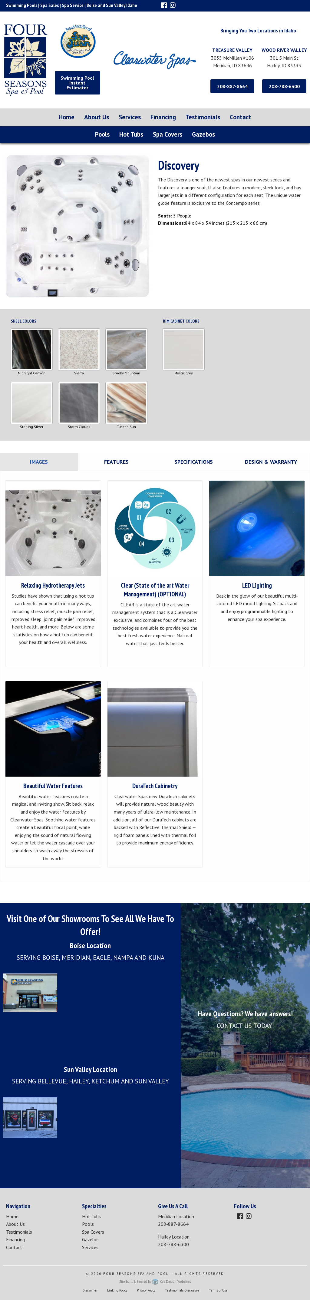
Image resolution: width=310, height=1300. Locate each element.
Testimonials (203, 117)
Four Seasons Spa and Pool (136, 1274)
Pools (102, 134)
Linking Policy (117, 1290)
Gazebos (203, 134)
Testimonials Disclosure (182, 1290)
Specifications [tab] (193, 461)
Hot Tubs (131, 134)
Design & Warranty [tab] (271, 461)
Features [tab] (116, 461)
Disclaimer (89, 1290)
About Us (96, 117)
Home (66, 117)
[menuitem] (66, 117)
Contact (240, 117)
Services (130, 117)
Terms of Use (218, 1290)
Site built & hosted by (154, 1281)
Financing (163, 117)
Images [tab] (39, 461)
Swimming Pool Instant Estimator (77, 83)
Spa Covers (167, 134)
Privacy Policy (146, 1290)
